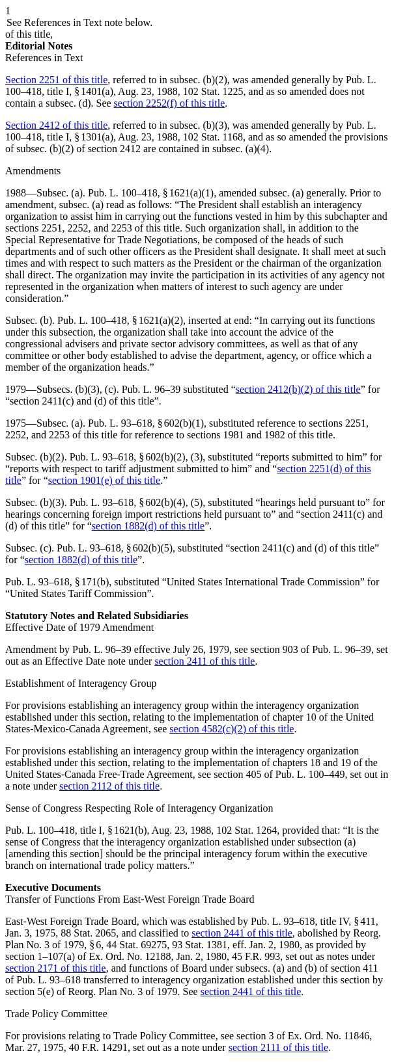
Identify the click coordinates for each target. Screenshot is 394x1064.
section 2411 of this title (204, 661)
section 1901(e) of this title (104, 480)
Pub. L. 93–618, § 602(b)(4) (128, 502)
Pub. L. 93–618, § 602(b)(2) (128, 456)
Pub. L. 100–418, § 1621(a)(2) (120, 320)
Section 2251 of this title (56, 79)
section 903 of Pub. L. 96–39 (311, 649)
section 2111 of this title (278, 1047)
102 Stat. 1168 (213, 136)
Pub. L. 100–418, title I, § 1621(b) (76, 830)
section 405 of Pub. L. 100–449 (279, 774)
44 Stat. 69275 (136, 944)
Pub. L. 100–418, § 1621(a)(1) (151, 192)
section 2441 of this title (241, 932)
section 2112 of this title (109, 785)
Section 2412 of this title (56, 125)
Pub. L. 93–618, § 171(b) (57, 581)
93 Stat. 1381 (199, 944)
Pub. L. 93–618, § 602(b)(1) (146, 423)
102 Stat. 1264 (246, 830)
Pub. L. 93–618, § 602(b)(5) (115, 547)
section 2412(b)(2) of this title (298, 389)
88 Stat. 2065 (88, 932)
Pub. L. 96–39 (151, 389)
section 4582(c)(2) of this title (231, 728)
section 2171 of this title (55, 968)
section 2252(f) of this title (169, 103)
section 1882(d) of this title (148, 525)
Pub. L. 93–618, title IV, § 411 (313, 921)
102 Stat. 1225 (213, 91)
